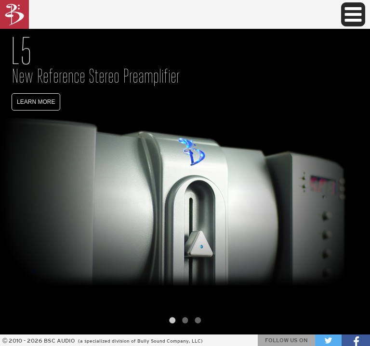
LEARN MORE (36, 102)
